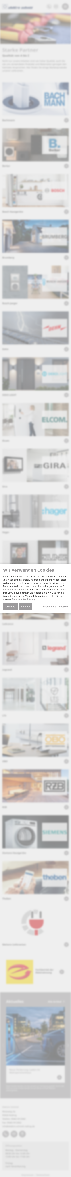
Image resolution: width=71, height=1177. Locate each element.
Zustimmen (10, 606)
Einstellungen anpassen (55, 606)
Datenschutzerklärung (24, 599)
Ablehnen (26, 606)
